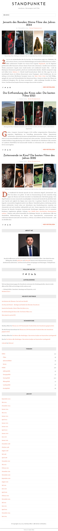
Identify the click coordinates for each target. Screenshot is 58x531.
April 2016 (4, 492)
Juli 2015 (4, 502)
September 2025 (6, 399)
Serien (4, 364)
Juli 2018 (4, 454)
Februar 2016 (5, 496)
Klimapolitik (6, 381)
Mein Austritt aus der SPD (9, 315)
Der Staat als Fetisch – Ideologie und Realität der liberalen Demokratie (20, 305)
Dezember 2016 (6, 471)
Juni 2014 (4, 516)
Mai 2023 (4, 413)
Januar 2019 (5, 440)
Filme (4, 357)
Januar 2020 (5, 433)
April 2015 (4, 509)
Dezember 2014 (6, 513)
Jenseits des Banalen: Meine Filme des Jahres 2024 (29, 23)
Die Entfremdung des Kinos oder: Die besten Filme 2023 (29, 94)
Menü (6, 15)
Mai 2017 (4, 464)
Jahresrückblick (7, 361)
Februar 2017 (5, 468)
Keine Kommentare (36, 28)
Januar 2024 (5, 409)
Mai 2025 (4, 402)
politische (19, 260)
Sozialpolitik (6, 388)
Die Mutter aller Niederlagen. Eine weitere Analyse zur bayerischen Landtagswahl (34, 335)
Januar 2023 (5, 416)
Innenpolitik (6, 378)
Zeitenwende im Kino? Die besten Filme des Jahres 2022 (29, 157)
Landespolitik (6, 385)
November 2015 (6, 499)
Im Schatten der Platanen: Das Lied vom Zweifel (15, 301)
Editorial (11, 343)
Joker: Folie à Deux (40, 76)
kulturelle (27, 260)
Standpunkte (29, 4)
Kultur (3, 354)
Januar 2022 (5, 423)
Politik (3, 367)
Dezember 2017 (6, 461)
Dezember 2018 (6, 444)
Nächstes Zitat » (6, 291)
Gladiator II (15, 72)
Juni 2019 (4, 437)
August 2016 (5, 482)
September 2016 (6, 478)
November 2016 (6, 475)
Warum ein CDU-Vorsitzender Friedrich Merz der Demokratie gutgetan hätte (33, 326)
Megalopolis (42, 63)
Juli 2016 (4, 485)
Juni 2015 (4, 506)
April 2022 (4, 419)
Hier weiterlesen (49, 87)
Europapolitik (6, 374)
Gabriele (4, 343)
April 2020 (4, 430)
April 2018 (4, 457)
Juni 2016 (4, 489)
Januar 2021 (5, 426)
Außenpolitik (6, 371)
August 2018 (5, 451)
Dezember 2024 (6, 406)
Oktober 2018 (5, 447)
